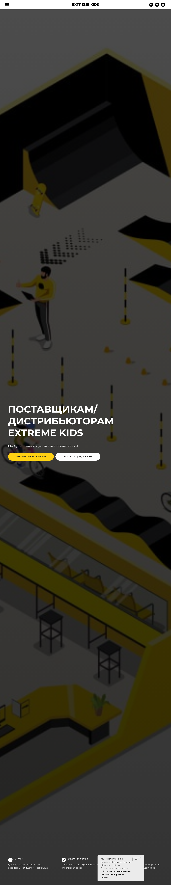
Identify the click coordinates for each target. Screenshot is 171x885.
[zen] (163, 6)
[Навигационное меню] (7, 4)
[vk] (151, 6)
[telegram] (157, 6)
